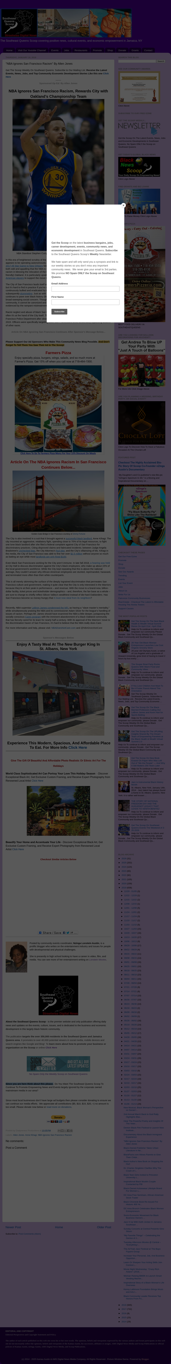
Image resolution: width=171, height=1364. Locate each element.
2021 (124, 879)
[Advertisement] (58, 896)
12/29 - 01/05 (130, 891)
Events (55, 50)
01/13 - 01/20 (130, 1100)
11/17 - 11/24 (130, 916)
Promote (97, 50)
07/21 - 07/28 (130, 987)
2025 (124, 862)
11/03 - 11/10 (130, 925)
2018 (124, 1305)
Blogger (145, 1359)
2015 (124, 1317)
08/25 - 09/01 (130, 966)
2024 (124, 867)
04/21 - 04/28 (130, 1041)
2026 (124, 858)
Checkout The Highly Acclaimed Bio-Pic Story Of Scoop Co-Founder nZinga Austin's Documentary (141, 466)
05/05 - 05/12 (130, 1033)
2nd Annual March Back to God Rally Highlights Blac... (141, 1115)
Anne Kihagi (31, 1135)
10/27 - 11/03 (130, 929)
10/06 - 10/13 (130, 941)
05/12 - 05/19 (130, 1029)
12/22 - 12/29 (130, 895)
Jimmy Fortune (79, 534)
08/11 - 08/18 (130, 974)
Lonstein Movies (97, 959)
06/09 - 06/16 (130, 1012)
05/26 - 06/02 (130, 1020)
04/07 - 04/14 (130, 1050)
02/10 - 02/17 (130, 1083)
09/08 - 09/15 (130, 958)
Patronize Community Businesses (134, 598)
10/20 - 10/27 (130, 933)
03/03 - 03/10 (130, 1070)
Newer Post (13, 1227)
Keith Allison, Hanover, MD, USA (82, 253)
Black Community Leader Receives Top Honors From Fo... (142, 1297)
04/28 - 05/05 (130, 1037)
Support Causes (126, 608)
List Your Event (125, 583)
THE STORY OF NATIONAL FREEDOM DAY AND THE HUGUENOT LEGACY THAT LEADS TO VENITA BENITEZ (145, 805)
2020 (124, 883)
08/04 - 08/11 (130, 979)
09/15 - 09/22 (130, 954)
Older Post (104, 1227)
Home (9, 50)
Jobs (66, 50)
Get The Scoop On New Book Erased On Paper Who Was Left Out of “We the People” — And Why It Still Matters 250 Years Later (148, 762)
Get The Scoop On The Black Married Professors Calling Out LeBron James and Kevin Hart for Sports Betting (147, 711)
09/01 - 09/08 (130, 962)
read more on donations (59, 1107)
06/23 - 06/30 (130, 1004)
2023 (124, 871)
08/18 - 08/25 (130, 970)
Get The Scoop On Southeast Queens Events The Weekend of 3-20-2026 (148, 827)
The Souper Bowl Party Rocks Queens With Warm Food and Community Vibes (145, 667)
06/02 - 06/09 (130, 1016)
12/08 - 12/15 (130, 904)
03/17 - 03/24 (130, 1062)
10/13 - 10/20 (130, 937)
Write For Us (124, 594)
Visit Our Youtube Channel (32, 50)
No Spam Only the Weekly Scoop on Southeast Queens (58, 1074)
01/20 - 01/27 (130, 1095)
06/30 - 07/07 (130, 999)
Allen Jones (18, 1135)
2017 (124, 1309)
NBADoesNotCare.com (63, 628)
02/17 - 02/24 (130, 1079)
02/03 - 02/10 (130, 1087)
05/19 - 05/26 (130, 1025)
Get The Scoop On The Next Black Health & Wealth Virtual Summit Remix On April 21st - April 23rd (147, 623)
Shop (110, 50)
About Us (122, 591)
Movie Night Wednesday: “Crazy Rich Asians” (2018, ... (141, 1270)
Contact (148, 50)
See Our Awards (126, 572)
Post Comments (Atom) (30, 1234)
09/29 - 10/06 (130, 945)
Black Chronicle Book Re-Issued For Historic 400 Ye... (141, 1203)
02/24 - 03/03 (130, 1075)
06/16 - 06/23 (130, 1008)
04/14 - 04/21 (130, 1045)
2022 (124, 875)
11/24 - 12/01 (130, 912)
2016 (124, 1313)
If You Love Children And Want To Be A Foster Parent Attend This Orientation (147, 688)
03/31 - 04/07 (130, 1054)
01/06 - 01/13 (130, 1104)
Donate (122, 50)
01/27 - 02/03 (130, 1091)
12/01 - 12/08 (130, 908)
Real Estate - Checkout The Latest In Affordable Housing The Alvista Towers (140, 603)
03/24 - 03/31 (130, 1058)
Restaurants (81, 50)
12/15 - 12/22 (130, 900)
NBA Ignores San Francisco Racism (55, 1135)
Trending (122, 575)
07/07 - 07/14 (130, 995)
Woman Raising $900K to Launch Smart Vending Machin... (143, 1277)
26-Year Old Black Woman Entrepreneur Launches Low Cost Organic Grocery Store (147, 645)
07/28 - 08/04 (130, 983)
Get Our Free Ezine (127, 556)
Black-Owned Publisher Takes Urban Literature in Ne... (141, 1149)
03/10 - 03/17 (130, 1066)
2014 (124, 1321)
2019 (124, 887)
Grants (135, 50)
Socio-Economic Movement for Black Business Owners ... (141, 1216)
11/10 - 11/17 (130, 920)
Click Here (77, 747)
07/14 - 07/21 (130, 991)
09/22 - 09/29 (130, 949)
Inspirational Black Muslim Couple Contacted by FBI (140, 1182)
